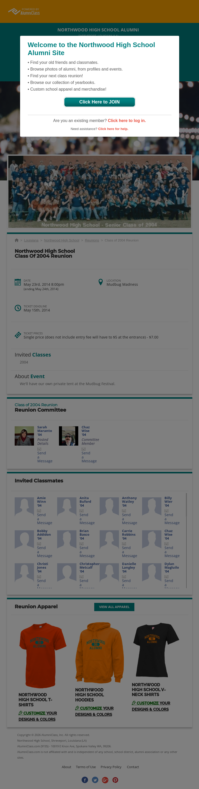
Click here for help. (113, 129)
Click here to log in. (127, 120)
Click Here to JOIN (99, 102)
